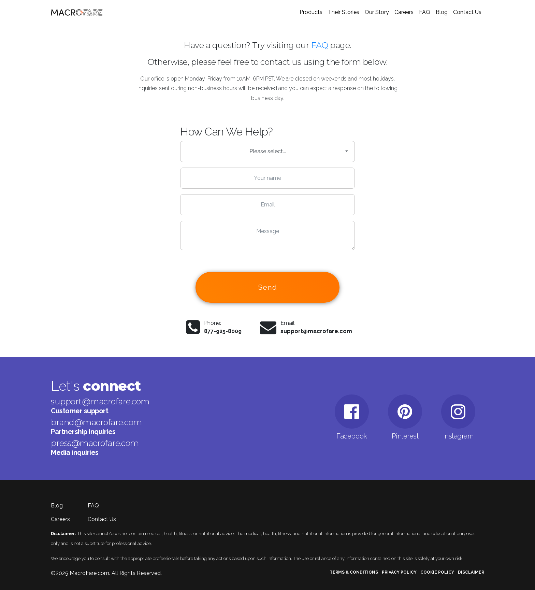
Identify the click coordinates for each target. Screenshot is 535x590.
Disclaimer (471, 572)
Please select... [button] (267, 151)
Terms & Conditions (354, 572)
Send (267, 287)
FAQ (424, 12)
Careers (404, 12)
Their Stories (343, 12)
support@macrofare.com (316, 331)
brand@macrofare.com (96, 422)
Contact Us (467, 12)
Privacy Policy (399, 572)
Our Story (377, 12)
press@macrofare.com (95, 443)
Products (311, 12)
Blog (442, 12)
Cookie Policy (437, 572)
